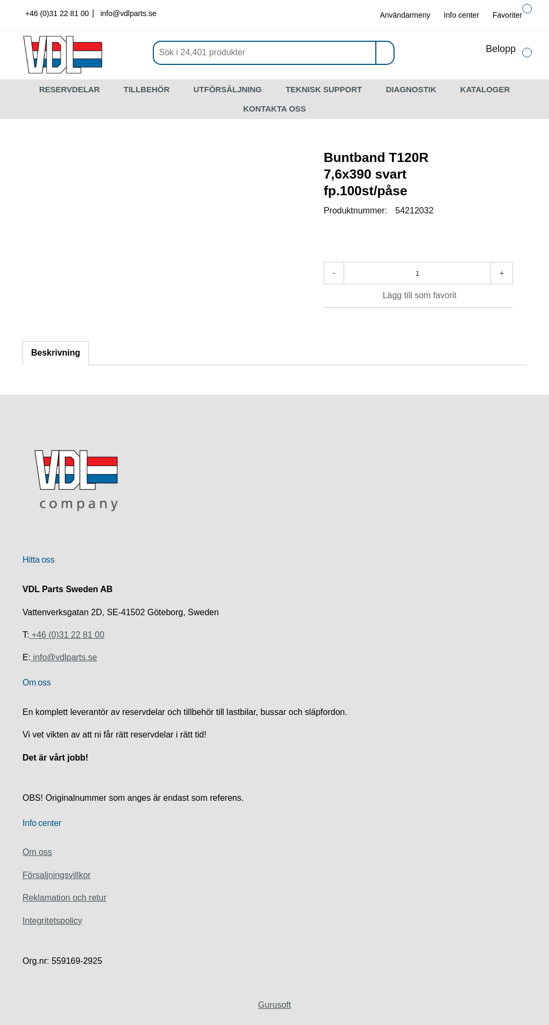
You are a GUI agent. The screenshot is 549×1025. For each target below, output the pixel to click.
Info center (461, 15)
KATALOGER (485, 89)
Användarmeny (405, 15)
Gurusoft (274, 1004)
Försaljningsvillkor (57, 875)
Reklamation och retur (65, 897)
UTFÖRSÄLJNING (228, 89)
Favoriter (507, 15)
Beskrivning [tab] (55, 352)
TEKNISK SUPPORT (324, 89)
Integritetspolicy (52, 920)
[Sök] (274, 53)
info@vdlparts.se (128, 13)
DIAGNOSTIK (411, 89)
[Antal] (417, 273)
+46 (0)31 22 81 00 (58, 13)
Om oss (37, 852)
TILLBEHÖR (146, 89)
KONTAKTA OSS (274, 108)
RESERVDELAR (69, 89)
